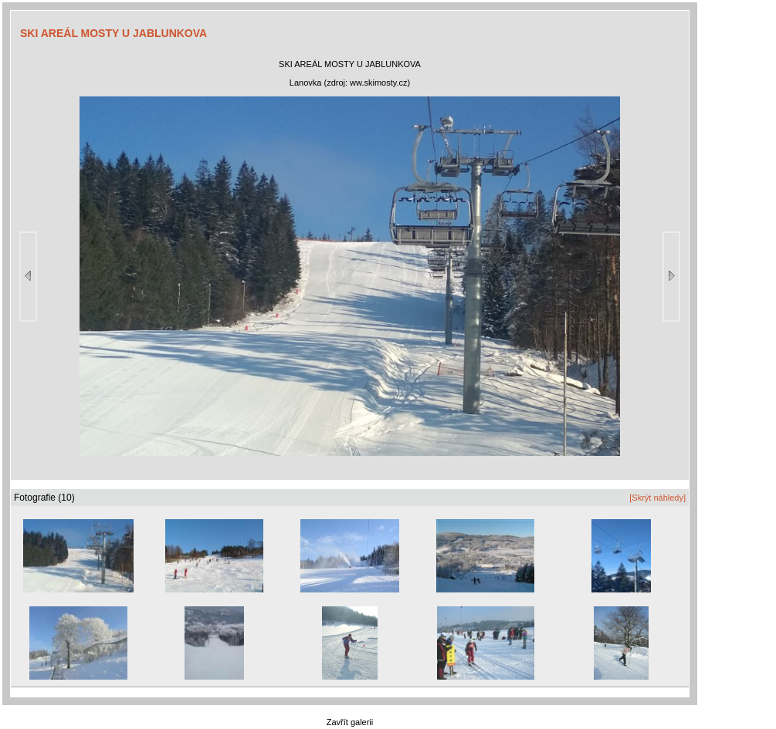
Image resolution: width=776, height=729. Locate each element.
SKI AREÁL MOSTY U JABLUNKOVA (113, 33)
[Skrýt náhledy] (657, 497)
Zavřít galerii (350, 722)
